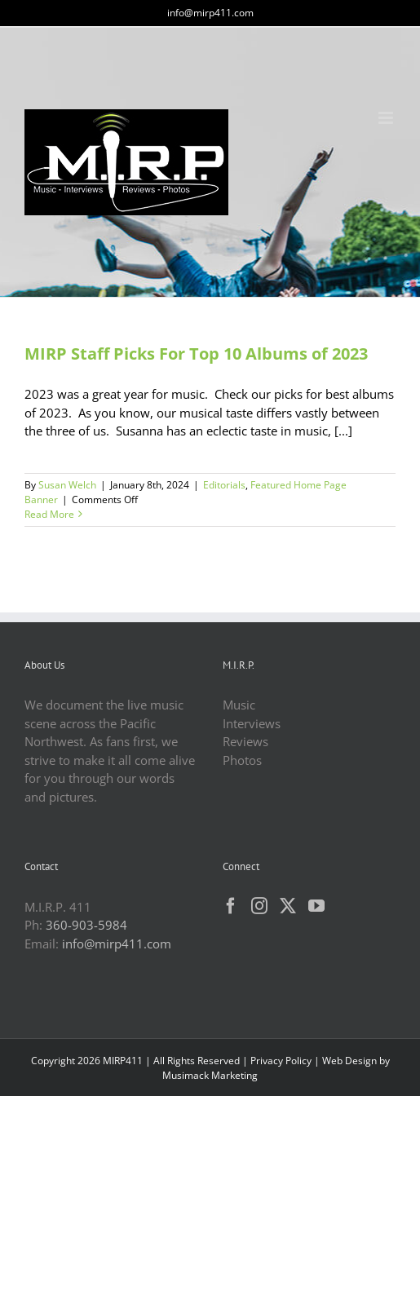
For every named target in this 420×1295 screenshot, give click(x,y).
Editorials (224, 485)
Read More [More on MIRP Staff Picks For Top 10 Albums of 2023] (49, 514)
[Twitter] (288, 906)
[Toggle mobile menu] (387, 117)
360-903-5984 (86, 925)
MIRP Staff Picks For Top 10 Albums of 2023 (196, 354)
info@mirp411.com (210, 13)
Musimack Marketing (210, 1075)
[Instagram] (259, 906)
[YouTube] (316, 906)
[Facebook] (231, 906)
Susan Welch (67, 485)
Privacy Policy (281, 1060)
